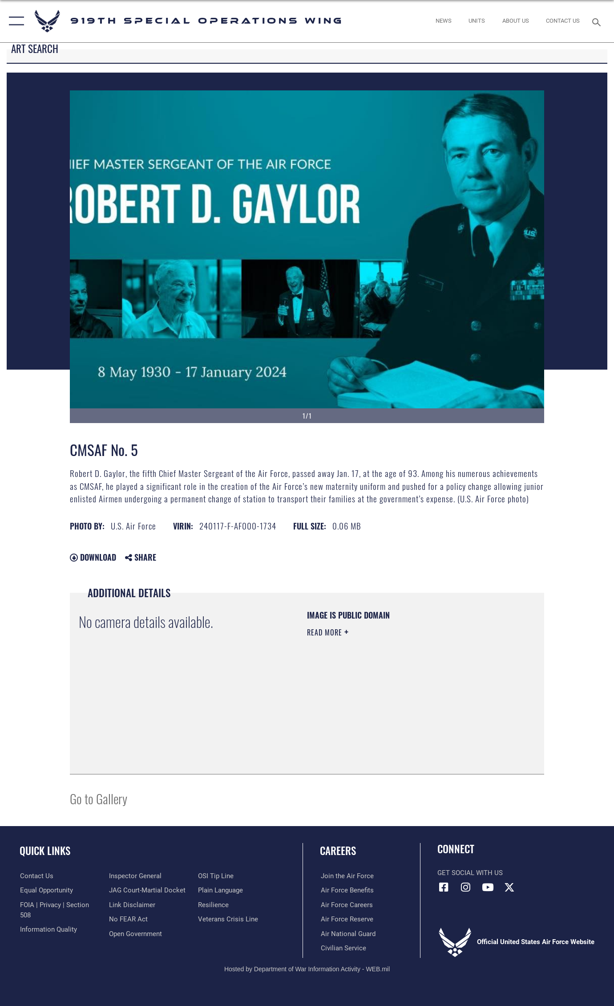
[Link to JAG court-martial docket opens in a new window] (147, 890)
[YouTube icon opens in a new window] (487, 887)
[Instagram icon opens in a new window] (466, 887)
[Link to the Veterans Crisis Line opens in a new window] (228, 919)
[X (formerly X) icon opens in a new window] (509, 887)
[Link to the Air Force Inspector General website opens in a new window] (135, 876)
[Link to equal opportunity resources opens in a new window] (46, 890)
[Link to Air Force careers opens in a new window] (346, 905)
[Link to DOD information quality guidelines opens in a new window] (48, 929)
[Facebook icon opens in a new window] (444, 887)
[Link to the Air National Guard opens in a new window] (347, 934)
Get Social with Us (470, 873)
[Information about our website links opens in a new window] (132, 905)
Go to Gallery (98, 798)
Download (93, 557)
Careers (338, 850)
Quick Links (45, 850)
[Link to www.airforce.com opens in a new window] (346, 876)
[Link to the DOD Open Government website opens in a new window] (135, 934)
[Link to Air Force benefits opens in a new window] (346, 890)
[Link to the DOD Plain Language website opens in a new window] (220, 890)
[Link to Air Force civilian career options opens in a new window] (342, 948)
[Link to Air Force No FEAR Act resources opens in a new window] (128, 919)
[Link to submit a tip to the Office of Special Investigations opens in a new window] (216, 876)
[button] (14, 21)
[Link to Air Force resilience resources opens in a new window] (213, 905)
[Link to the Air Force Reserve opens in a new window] (346, 919)
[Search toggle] (598, 21)
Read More (325, 632)
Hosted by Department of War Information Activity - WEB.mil (307, 969)
